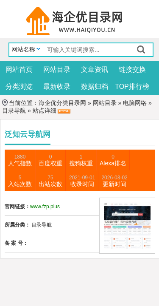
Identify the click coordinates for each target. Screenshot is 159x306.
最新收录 (56, 86)
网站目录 (56, 69)
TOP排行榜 (132, 86)
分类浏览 (19, 86)
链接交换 (132, 69)
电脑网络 (135, 102)
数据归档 (94, 86)
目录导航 (14, 110)
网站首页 (19, 69)
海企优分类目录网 (62, 102)
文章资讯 (94, 69)
